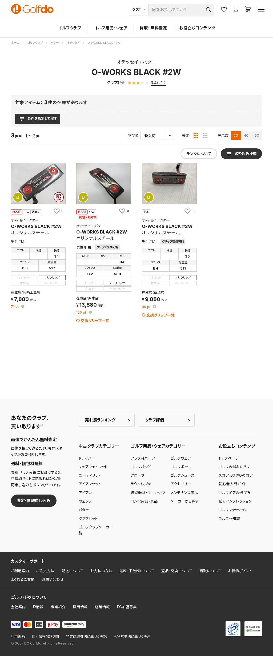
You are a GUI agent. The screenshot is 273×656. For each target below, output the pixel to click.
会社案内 (18, 607)
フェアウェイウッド (93, 467)
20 (236, 135)
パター (84, 510)
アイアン (85, 493)
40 (246, 135)
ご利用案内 (20, 571)
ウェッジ (85, 501)
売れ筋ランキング (100, 419)
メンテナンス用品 (184, 493)
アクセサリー (181, 484)
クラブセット (88, 518)
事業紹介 (58, 607)
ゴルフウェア (181, 458)
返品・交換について (176, 571)
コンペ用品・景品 (144, 501)
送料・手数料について (136, 571)
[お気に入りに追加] (58, 211)
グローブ (137, 475)
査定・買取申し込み (33, 500)
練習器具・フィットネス (148, 493)
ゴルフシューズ (182, 475)
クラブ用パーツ (143, 458)
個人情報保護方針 (45, 637)
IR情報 (38, 607)
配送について (72, 571)
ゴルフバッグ (141, 467)
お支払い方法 (101, 571)
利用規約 (18, 637)
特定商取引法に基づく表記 (86, 637)
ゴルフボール (181, 467)
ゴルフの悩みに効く (234, 467)
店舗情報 (102, 607)
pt (15, 307)
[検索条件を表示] (37, 119)
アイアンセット (90, 484)
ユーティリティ (90, 475)
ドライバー (87, 458)
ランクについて (199, 154)
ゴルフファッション (233, 510)
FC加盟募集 (127, 607)
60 (257, 135)
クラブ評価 (154, 419)
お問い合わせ (53, 579)
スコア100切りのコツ (236, 475)
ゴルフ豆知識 (229, 518)
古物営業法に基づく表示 (132, 637)
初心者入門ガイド (233, 484)
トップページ (229, 458)
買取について (210, 571)
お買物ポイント (240, 571)
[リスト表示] (205, 135)
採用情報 (80, 607)
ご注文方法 (45, 571)
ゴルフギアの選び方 (235, 493)
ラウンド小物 (141, 484)
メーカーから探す (185, 501)
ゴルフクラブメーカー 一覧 (98, 530)
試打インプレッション (235, 501)
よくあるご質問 (23, 579)
